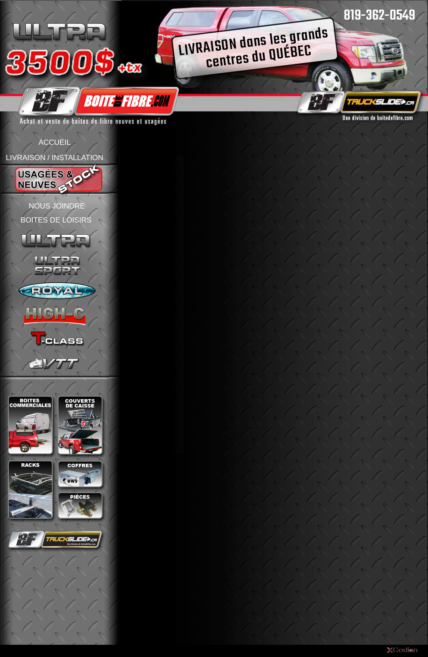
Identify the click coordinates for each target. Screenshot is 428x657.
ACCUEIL (54, 142)
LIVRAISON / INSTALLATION (54, 158)
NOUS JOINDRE (57, 206)
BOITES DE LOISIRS (56, 220)
